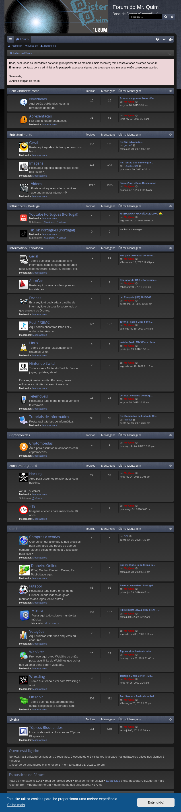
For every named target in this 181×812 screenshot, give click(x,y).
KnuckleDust (131, 166)
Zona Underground (23, 466)
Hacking (35, 473)
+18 (32, 506)
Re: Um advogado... (131, 142)
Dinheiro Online (44, 565)
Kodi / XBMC (39, 322)
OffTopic (36, 697)
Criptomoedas (19, 435)
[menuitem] (157, 39)
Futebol (35, 586)
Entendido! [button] (156, 802)
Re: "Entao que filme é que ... (137, 162)
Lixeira (14, 719)
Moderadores (49, 124)
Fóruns (24, 39)
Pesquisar (16, 45)
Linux (33, 342)
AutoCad (36, 280)
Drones (35, 297)
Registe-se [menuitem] (171, 40)
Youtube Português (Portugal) (53, 214)
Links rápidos (11, 40)
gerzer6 (128, 145)
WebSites (37, 651)
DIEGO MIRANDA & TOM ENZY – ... (140, 610)
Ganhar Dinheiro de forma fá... (137, 565)
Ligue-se (33, 45)
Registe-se (50, 45)
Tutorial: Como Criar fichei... (136, 321)
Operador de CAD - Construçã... (138, 280)
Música (37, 610)
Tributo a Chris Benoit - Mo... (136, 675)
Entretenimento (20, 134)
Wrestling (37, 676)
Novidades (38, 99)
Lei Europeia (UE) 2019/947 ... (137, 297)
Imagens (36, 163)
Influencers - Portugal (25, 206)
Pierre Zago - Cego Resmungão (138, 183)
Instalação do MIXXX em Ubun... (138, 342)
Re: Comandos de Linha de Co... (138, 416)
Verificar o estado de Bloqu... (136, 395)
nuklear (128, 419)
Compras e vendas (44, 536)
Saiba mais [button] (16, 805)
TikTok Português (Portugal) (52, 230)
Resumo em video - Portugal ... (138, 585)
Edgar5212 (113, 780)
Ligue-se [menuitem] (165, 40)
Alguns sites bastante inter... (136, 651)
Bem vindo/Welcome (24, 91)
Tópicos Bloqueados (46, 727)
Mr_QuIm (129, 101)
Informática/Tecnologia (26, 248)
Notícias (48, 222)
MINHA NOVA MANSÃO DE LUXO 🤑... (142, 213)
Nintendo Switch (42, 363)
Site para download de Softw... (137, 255)
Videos (36, 183)
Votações (36, 631)
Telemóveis (38, 396)
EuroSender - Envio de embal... (138, 696)
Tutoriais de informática (49, 416)
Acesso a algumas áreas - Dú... (138, 98)
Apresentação (40, 116)
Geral (33, 142)
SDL (126, 536)
